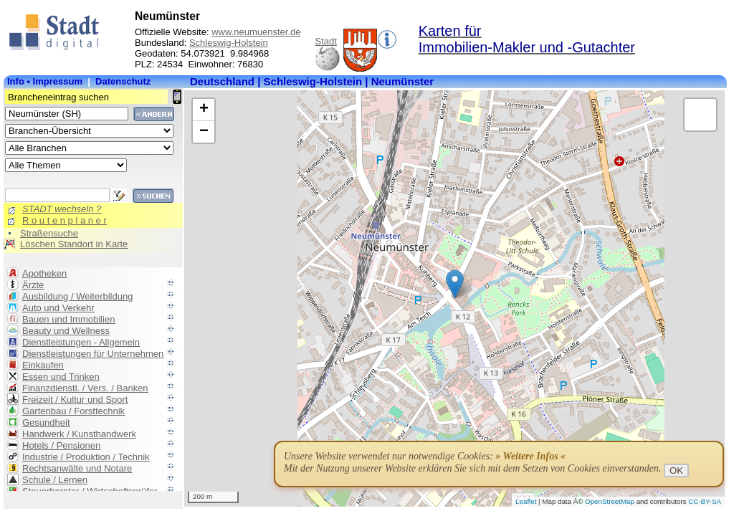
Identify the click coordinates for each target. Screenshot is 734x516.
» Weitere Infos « (530, 456)
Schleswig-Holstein (228, 42)
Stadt (325, 41)
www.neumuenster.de (255, 32)
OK (676, 470)
